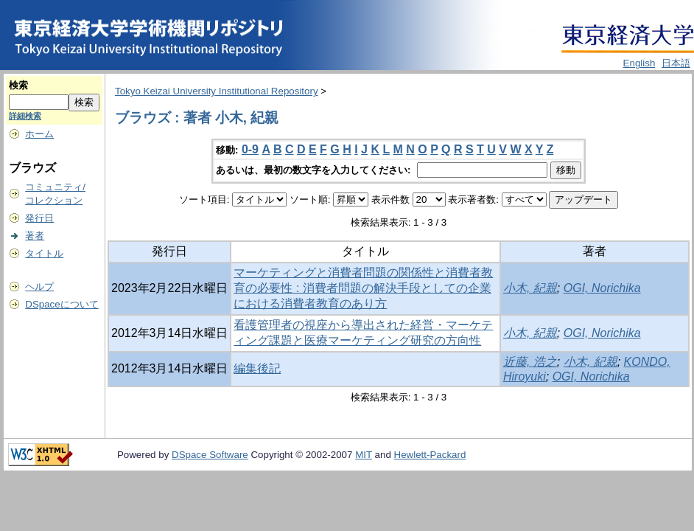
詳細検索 (25, 115)
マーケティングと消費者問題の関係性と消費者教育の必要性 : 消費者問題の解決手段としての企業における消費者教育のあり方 (363, 288)
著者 (34, 235)
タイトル (44, 253)
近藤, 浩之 (530, 361)
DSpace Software (210, 454)
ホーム (39, 133)
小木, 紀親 (530, 288)
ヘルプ (39, 286)
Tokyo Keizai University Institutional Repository (216, 91)
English (639, 63)
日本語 (676, 63)
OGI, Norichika (602, 288)
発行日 (39, 217)
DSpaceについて (61, 304)
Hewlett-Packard (430, 454)
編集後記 (257, 368)
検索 (18, 85)
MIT (363, 454)
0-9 (250, 149)
